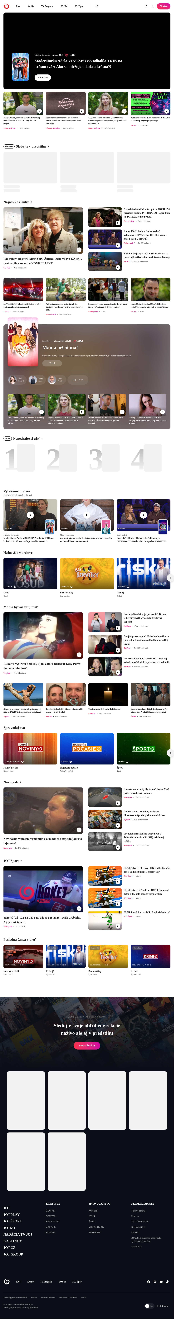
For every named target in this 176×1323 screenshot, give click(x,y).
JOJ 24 (64, 6)
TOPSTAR (51, 1216)
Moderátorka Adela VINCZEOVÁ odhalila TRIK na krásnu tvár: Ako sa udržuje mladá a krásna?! (78, 64)
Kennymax (17, 1308)
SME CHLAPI (52, 1221)
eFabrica (35, 1308)
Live (18, 6)
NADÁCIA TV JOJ (17, 1234)
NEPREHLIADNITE (142, 1203)
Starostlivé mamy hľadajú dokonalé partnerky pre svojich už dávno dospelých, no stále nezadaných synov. (86, 356)
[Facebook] (148, 1282)
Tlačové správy (138, 1211)
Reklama (135, 1216)
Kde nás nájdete (138, 1227)
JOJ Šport (79, 6)
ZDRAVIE (51, 1227)
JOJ (6, 1208)
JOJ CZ (9, 1248)
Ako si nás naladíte (139, 1221)
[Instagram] (155, 1282)
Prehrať (87, 1045)
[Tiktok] (167, 1282)
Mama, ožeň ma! (60, 347)
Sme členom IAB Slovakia (68, 1298)
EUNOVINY (94, 1232)
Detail (52, 363)
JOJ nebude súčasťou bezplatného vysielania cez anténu (146, 1239)
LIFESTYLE (53, 1203)
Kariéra (134, 1232)
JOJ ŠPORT (12, 1221)
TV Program (47, 6)
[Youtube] (161, 1282)
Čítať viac (43, 77)
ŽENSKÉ (50, 1211)
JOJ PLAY (11, 1215)
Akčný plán (136, 1246)
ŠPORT (92, 1221)
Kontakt (83, 1298)
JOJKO (9, 1228)
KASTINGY (12, 1241)
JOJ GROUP (13, 1254)
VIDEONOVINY (96, 1227)
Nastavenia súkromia (48, 1298)
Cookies (34, 1298)
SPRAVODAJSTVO (99, 1203)
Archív (30, 6)
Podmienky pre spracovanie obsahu (15, 1298)
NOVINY (93, 1211)
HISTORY (51, 1232)
